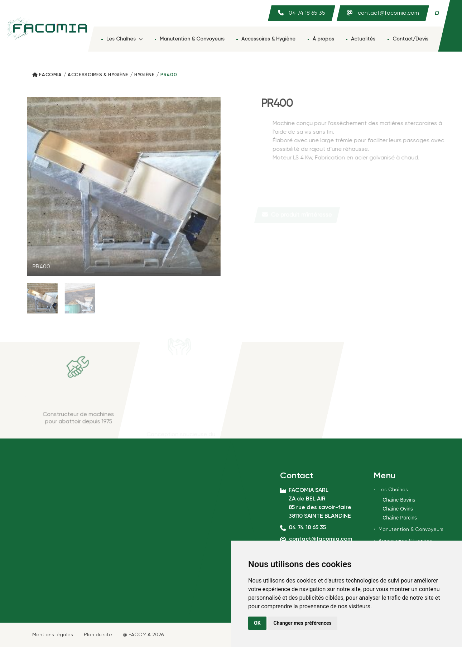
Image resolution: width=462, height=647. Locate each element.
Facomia (50, 75)
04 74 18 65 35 (307, 13)
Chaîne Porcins (399, 518)
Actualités (363, 39)
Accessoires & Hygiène (268, 39)
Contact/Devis (410, 39)
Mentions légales (52, 634)
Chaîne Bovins (398, 500)
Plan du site (98, 634)
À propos (323, 39)
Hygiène (144, 75)
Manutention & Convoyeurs (192, 39)
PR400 (168, 75)
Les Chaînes (124, 39)
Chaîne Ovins (397, 509)
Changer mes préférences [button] (303, 623)
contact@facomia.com (388, 13)
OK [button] (257, 623)
